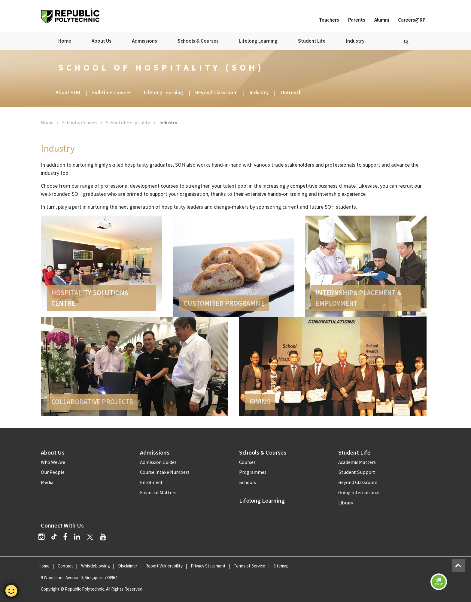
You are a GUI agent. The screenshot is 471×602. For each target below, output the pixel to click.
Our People (53, 472)
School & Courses (79, 122)
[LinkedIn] (77, 536)
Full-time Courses (112, 92)
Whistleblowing (95, 566)
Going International (359, 492)
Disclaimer (127, 566)
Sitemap (281, 566)
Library (345, 503)
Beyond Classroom (216, 92)
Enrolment (151, 482)
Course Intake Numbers (165, 472)
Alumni (381, 20)
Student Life (312, 41)
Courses (247, 462)
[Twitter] (90, 536)
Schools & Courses (198, 41)
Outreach (291, 92)
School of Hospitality (128, 122)
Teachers (329, 20)
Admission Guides (158, 462)
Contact (65, 566)
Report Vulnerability (164, 566)
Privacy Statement (208, 566)
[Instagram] (41, 536)
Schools (247, 482)
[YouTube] (103, 536)
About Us (101, 41)
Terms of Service (249, 566)
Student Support (356, 472)
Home (64, 41)
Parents (356, 20)
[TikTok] (57, 537)
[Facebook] (65, 536)
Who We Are (53, 462)
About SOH (68, 92)
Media (47, 482)
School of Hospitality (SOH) (161, 67)
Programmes (252, 472)
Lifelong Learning (258, 41)
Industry (355, 41)
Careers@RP (412, 20)
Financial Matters (158, 492)
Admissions (144, 41)
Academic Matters (357, 462)
